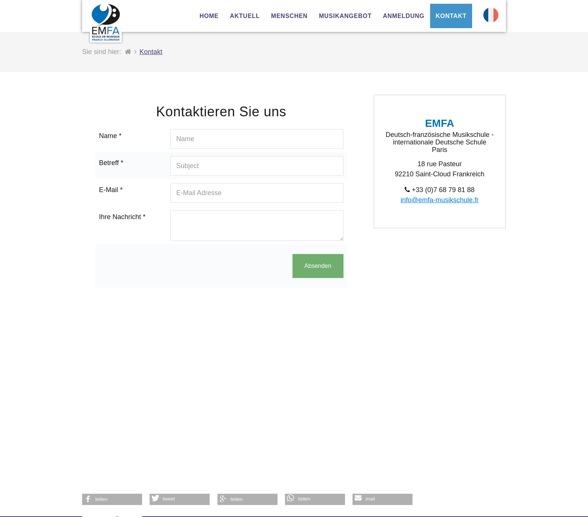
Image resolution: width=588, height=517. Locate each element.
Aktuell (245, 16)
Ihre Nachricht (122, 217)
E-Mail (111, 190)
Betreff (111, 163)
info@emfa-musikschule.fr (439, 200)
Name (110, 136)
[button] (112, 499)
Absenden (318, 266)
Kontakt (451, 16)
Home (209, 16)
